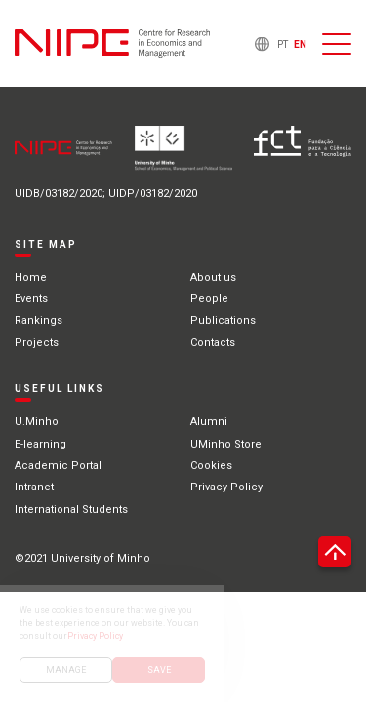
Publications (223, 320)
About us (213, 277)
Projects (37, 342)
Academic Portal (58, 465)
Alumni (208, 421)
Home (31, 277)
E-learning (40, 444)
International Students (71, 509)
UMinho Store (226, 444)
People (209, 298)
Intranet (34, 487)
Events (31, 298)
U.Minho (37, 421)
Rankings (38, 320)
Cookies (211, 465)
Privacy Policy (226, 487)
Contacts (212, 342)
